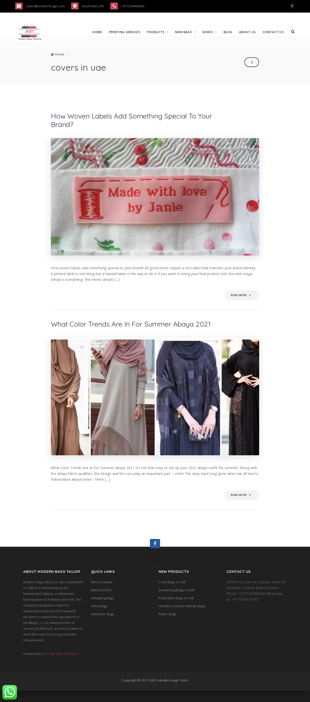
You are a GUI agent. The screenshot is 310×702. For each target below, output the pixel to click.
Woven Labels (102, 593)
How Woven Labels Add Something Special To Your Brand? (129, 121)
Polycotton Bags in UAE (176, 609)
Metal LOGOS (101, 601)
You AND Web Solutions (60, 665)
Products (156, 32)
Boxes (208, 32)
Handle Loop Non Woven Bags (182, 617)
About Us (248, 32)
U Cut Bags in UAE (172, 593)
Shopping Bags (102, 609)
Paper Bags (168, 625)
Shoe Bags (99, 617)
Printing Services (125, 32)
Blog (228, 32)
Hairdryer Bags (102, 625)
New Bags (184, 32)
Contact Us (274, 32)
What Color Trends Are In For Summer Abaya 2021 (133, 330)
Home (98, 32)
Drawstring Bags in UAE (176, 601)
